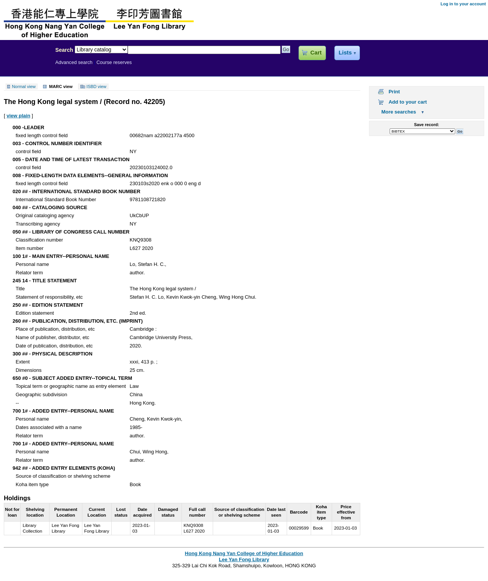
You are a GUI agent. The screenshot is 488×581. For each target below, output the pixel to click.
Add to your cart (407, 102)
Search (64, 50)
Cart (315, 53)
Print (394, 91)
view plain (18, 115)
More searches (398, 112)
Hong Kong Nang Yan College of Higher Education (244, 553)
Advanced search (74, 62)
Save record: (426, 124)
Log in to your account (463, 4)
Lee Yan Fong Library (25, 66)
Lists (345, 53)
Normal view (23, 86)
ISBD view (96, 86)
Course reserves (114, 62)
